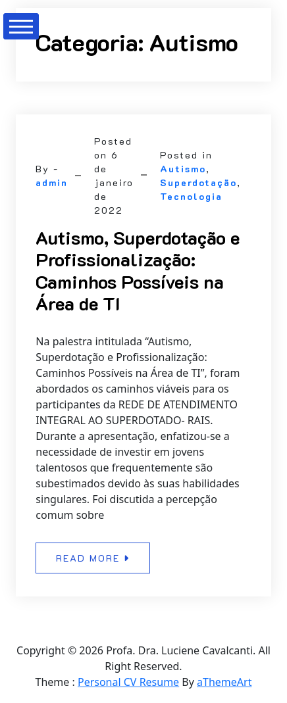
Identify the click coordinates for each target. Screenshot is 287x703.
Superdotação (198, 182)
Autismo (183, 168)
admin (52, 182)
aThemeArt (224, 682)
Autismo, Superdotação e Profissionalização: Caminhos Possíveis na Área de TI (138, 271)
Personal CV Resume (128, 682)
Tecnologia (191, 196)
